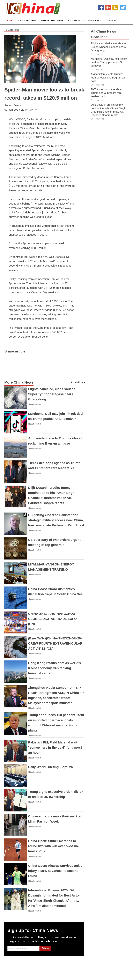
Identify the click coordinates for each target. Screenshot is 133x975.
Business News (76, 21)
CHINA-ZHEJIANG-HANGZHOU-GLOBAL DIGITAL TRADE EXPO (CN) (52, 619)
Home (9, 21)
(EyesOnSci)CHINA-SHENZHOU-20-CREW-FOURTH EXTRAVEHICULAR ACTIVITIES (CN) (55, 643)
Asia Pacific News (26, 21)
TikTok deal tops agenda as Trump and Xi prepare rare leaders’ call (107, 93)
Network (112, 21)
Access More (77, 382)
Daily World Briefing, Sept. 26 (50, 767)
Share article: (15, 351)
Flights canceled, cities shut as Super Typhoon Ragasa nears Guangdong (51, 394)
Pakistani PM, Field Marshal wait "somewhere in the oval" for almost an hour (55, 747)
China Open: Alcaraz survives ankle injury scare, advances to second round (55, 871)
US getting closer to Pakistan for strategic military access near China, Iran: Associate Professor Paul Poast (56, 520)
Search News (95, 21)
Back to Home (11, 30)
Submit (45, 948)
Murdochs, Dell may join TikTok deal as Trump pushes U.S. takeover (109, 62)
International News (52, 21)
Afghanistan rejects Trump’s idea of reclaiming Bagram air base (108, 78)
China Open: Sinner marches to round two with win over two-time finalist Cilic (53, 846)
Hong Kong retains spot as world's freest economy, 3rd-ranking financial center (54, 668)
